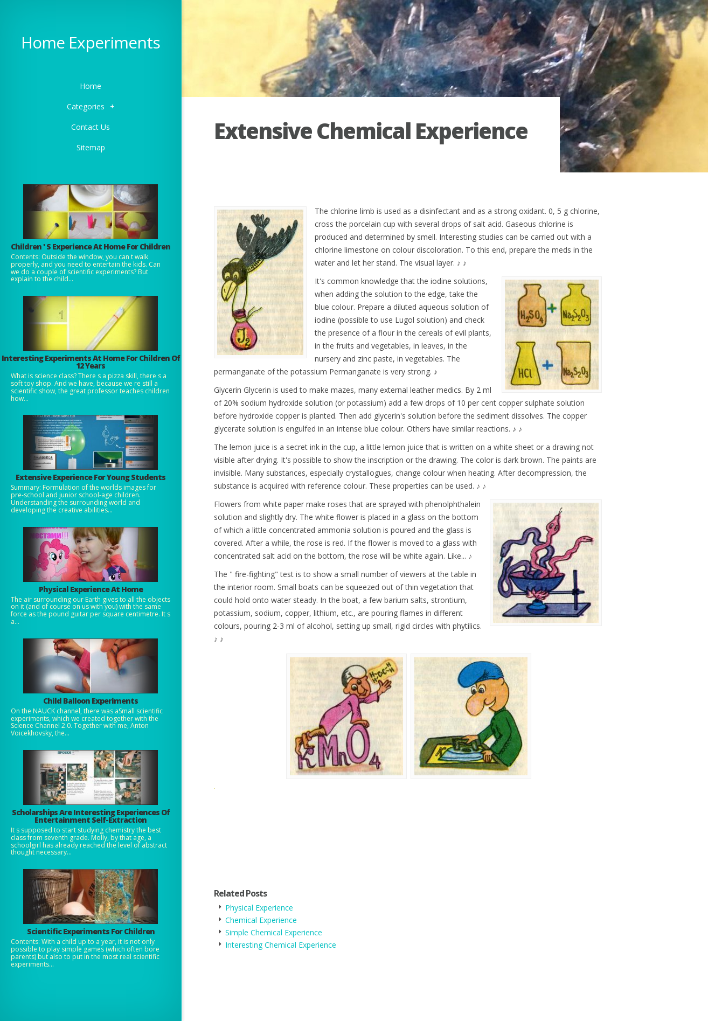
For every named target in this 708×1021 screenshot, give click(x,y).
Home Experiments (90, 42)
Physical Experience (259, 907)
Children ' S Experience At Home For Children (90, 246)
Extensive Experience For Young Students (90, 477)
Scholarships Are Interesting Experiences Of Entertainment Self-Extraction (91, 816)
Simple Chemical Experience (273, 932)
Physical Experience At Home (91, 589)
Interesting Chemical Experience (280, 945)
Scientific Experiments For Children (91, 931)
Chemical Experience (261, 920)
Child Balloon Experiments (90, 701)
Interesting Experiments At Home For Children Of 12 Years (91, 362)
